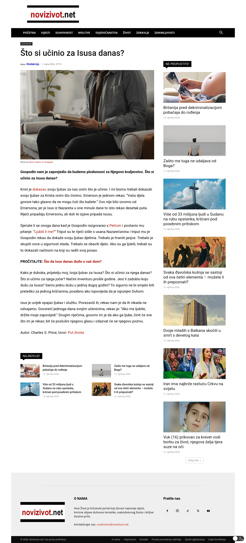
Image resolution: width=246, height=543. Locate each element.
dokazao (39, 189)
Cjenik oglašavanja (195, 539)
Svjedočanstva (107, 32)
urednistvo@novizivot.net (113, 524)
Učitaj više (194, 460)
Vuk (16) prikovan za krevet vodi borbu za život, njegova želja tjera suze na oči (193, 442)
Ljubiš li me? (44, 231)
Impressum (130, 539)
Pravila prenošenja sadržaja (166, 539)
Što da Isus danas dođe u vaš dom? (73, 261)
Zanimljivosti (165, 32)
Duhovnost (64, 32)
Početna (29, 32)
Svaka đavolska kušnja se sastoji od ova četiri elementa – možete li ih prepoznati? (134, 388)
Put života (76, 332)
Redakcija (33, 64)
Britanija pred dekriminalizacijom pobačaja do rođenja (192, 110)
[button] (221, 33)
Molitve (84, 32)
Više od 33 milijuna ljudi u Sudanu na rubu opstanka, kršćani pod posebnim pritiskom (62, 388)
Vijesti (45, 32)
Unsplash (48, 162)
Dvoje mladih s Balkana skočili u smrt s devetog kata (192, 333)
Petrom (115, 225)
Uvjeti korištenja (217, 539)
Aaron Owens (35, 162)
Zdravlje (142, 32)
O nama (116, 539)
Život (127, 32)
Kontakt (144, 539)
